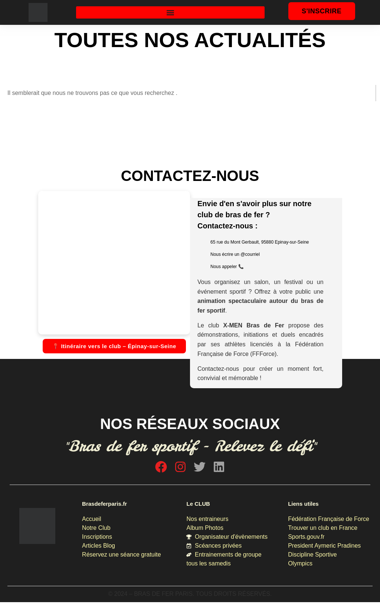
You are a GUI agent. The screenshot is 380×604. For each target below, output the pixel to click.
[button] (170, 12)
